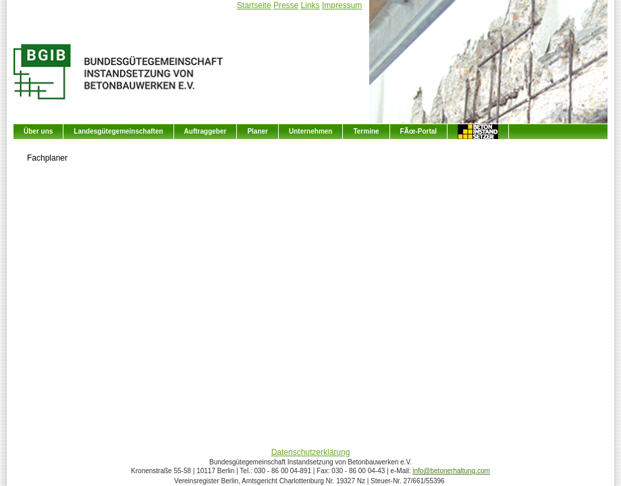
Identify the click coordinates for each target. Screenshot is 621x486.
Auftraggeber (205, 131)
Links (310, 5)
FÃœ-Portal (418, 131)
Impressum (342, 5)
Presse (285, 5)
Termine (366, 131)
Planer (257, 131)
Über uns (38, 131)
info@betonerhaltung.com (451, 471)
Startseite (254, 5)
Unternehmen (310, 131)
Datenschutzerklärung (310, 452)
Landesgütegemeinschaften (118, 131)
